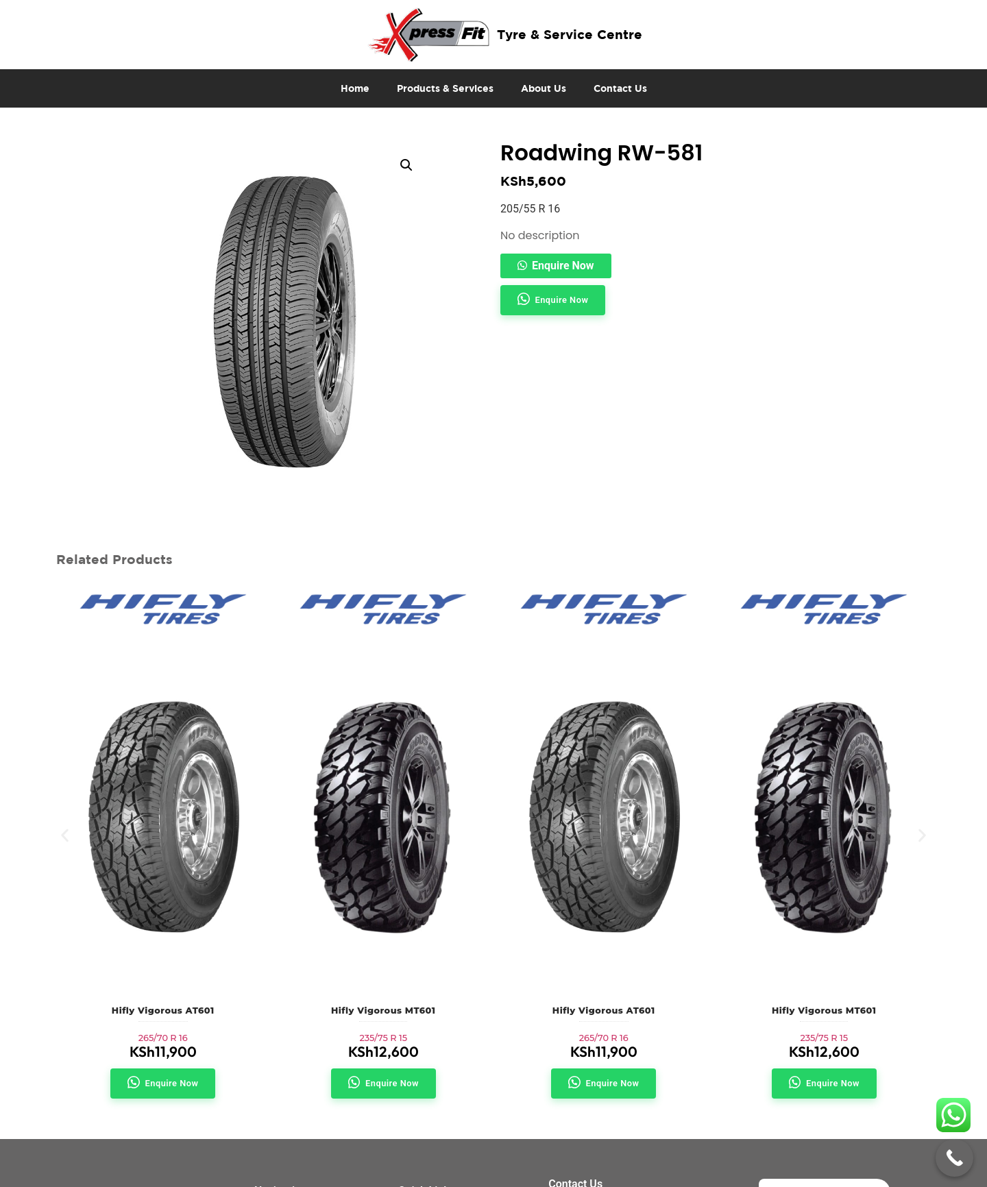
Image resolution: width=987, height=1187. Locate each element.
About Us (543, 88)
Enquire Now (563, 265)
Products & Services (445, 88)
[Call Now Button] (954, 1158)
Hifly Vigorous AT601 (163, 1010)
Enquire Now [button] (562, 300)
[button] (406, 165)
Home (355, 88)
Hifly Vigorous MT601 (383, 1010)
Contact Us (620, 88)
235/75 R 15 (383, 1038)
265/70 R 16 (163, 1038)
